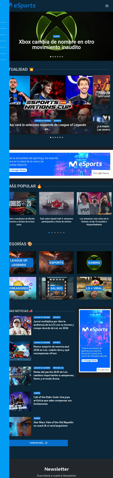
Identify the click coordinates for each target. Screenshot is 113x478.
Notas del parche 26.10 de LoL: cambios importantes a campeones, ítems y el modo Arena (54, 376)
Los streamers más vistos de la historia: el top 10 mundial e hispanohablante (94, 222)
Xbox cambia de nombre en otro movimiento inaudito (56, 44)
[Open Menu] (106, 5)
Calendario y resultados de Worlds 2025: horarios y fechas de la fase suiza (19, 222)
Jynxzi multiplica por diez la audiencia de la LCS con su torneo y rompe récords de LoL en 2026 (54, 325)
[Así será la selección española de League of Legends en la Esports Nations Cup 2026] (47, 104)
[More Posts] (38, 443)
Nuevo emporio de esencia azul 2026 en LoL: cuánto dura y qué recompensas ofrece (51, 350)
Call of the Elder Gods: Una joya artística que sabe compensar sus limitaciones (53, 404)
